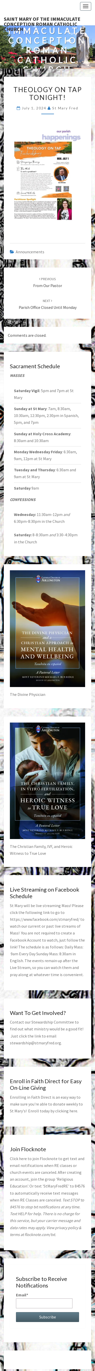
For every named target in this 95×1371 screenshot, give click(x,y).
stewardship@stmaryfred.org (35, 1042)
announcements (30, 251)
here (73, 1110)
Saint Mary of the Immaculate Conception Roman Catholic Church (42, 20)
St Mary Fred (65, 108)
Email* (44, 1300)
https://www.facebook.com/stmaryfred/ (45, 919)
